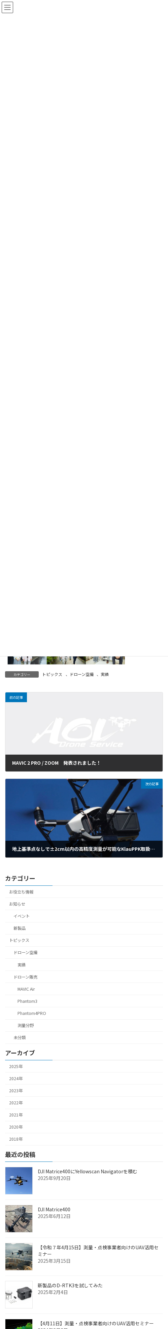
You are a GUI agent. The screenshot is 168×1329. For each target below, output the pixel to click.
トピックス (52, 674)
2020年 (16, 1127)
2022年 (16, 1103)
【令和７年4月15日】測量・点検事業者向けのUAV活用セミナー (98, 1250)
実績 (105, 674)
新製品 (19, 928)
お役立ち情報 (21, 892)
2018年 (16, 1139)
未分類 (19, 1037)
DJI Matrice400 (54, 1209)
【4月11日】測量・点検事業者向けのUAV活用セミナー (96, 1323)
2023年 (16, 1091)
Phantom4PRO (32, 1013)
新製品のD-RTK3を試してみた (70, 1285)
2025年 (16, 1066)
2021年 (16, 1115)
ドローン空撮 (82, 674)
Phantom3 (27, 1001)
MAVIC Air (26, 989)
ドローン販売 (25, 977)
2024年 (16, 1078)
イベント (21, 916)
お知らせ (17, 904)
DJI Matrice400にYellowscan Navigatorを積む (87, 1171)
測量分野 (26, 1025)
